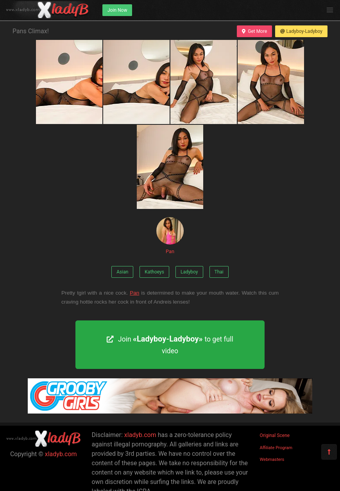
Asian (122, 272)
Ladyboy (189, 272)
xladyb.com (61, 454)
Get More (254, 31)
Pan (170, 235)
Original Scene (275, 435)
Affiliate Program (276, 447)
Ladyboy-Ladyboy (301, 31)
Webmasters (272, 459)
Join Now (117, 10)
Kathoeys (154, 272)
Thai (219, 272)
